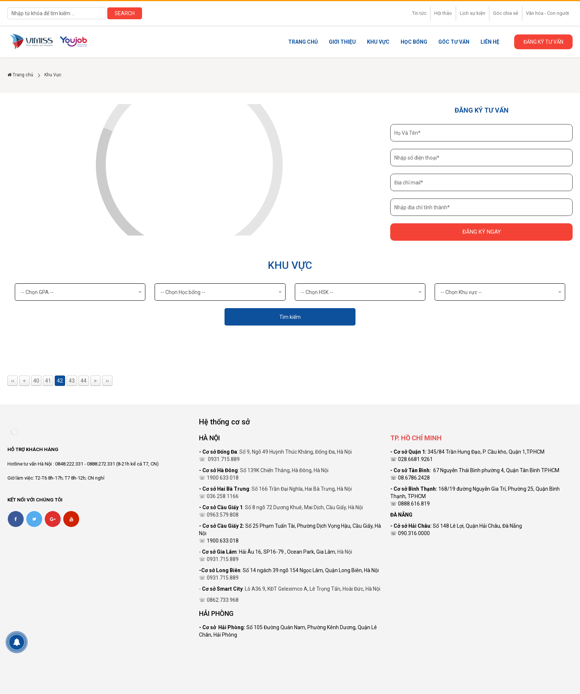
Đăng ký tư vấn (543, 42)
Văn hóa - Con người (547, 13)
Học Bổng (414, 42)
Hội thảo (443, 13)
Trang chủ (303, 42)
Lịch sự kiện (472, 13)
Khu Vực (378, 42)
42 (60, 381)
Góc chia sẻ (505, 13)
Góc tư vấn (453, 42)
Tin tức (419, 13)
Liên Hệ (489, 42)
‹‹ (12, 381)
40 (36, 381)
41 (48, 381)
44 (84, 381)
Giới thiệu (342, 42)
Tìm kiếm (290, 317)
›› (107, 381)
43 (72, 381)
